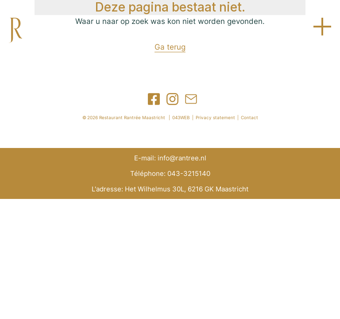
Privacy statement (215, 117)
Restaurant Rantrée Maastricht (132, 117)
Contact (249, 117)
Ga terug (170, 47)
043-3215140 (188, 173)
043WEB (181, 117)
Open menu (322, 26)
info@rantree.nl (182, 158)
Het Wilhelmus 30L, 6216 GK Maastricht (186, 189)
